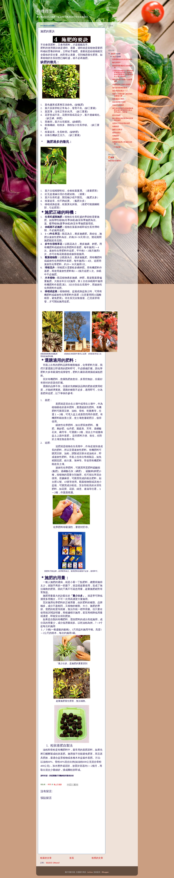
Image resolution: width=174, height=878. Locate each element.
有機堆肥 (115, 126)
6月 (114, 56)
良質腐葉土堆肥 (118, 99)
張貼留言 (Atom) (52, 863)
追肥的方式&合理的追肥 (121, 123)
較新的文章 (46, 857)
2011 (113, 54)
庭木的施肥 (116, 115)
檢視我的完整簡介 (115, 161)
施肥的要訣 (116, 133)
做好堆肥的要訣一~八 (120, 91)
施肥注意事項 (117, 129)
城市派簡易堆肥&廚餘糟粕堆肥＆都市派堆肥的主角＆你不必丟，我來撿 (122, 110)
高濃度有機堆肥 (118, 105)
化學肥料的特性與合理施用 (122, 59)
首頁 (71, 857)
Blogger (105, 872)
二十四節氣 (116, 147)
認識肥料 (115, 139)
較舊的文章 (97, 857)
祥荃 (112, 157)
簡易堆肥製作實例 (119, 102)
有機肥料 (115, 136)
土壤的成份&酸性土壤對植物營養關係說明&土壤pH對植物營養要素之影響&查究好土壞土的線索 (122, 73)
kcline (90, 872)
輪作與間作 (116, 62)
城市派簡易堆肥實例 (119, 88)
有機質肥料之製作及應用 (121, 84)
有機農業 (44, 11)
